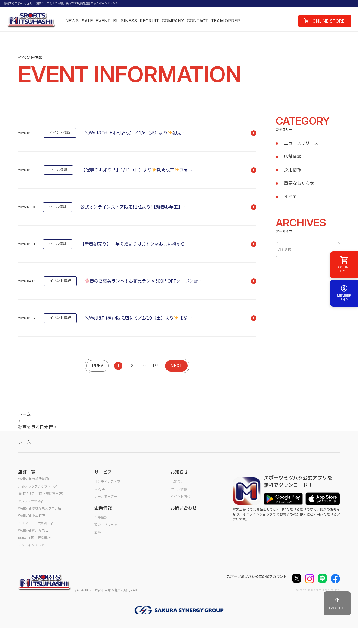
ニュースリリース (301, 143)
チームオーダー (105, 496)
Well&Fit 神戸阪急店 (33, 530)
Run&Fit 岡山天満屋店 (34, 537)
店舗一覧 (26, 472)
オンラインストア (31, 545)
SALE (87, 20)
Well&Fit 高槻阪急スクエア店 (39, 508)
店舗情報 (292, 157)
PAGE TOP (337, 603)
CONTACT (197, 20)
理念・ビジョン (105, 525)
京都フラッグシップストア (37, 486)
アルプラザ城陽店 (31, 501)
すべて (290, 197)
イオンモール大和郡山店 (36, 523)
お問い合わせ (184, 508)
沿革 (97, 532)
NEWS (72, 20)
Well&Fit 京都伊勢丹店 (34, 479)
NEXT (176, 366)
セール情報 (179, 489)
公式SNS (101, 489)
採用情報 (292, 170)
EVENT (103, 20)
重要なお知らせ (299, 183)
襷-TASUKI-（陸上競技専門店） (41, 493)
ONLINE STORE (324, 21)
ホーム (24, 442)
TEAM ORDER (225, 20)
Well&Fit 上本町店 (31, 515)
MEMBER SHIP (344, 293)
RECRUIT (149, 20)
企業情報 (100, 517)
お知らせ (177, 481)
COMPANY (173, 20)
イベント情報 (180, 496)
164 (155, 366)
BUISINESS (125, 20)
